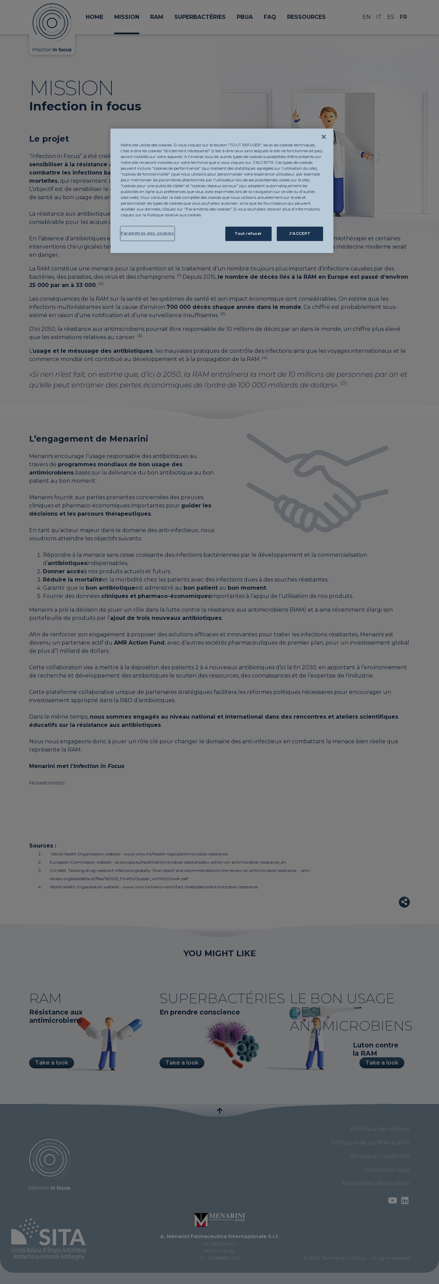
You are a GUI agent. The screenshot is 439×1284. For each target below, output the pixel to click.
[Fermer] (323, 136)
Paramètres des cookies (147, 233)
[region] (221, 191)
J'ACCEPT (300, 233)
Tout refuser (248, 233)
